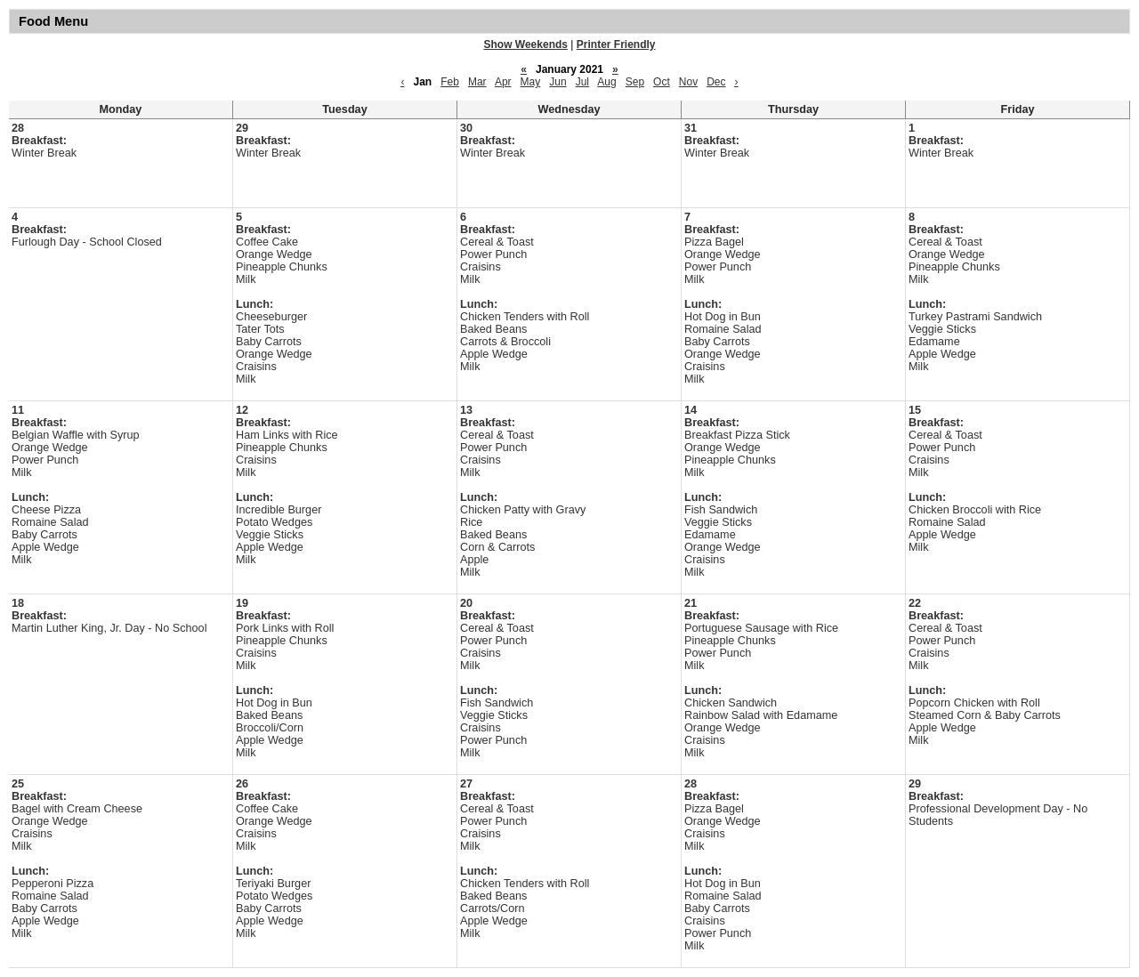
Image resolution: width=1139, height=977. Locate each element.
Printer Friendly (616, 44)
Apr (503, 82)
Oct (661, 82)
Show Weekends (526, 44)
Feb (449, 82)
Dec (716, 82)
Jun (557, 82)
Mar (477, 82)
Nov (688, 82)
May (531, 82)
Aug (606, 82)
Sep (635, 82)
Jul (582, 82)
